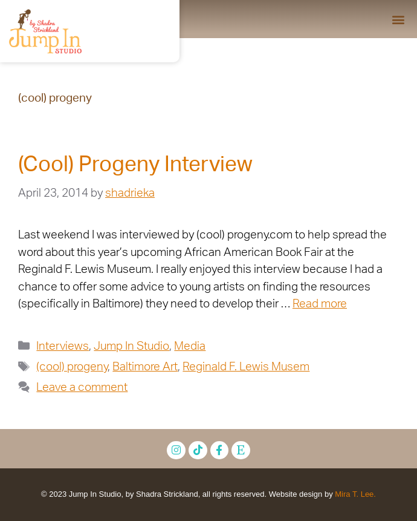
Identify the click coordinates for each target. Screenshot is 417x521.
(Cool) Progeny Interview (135, 164)
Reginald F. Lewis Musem (246, 367)
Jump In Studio (131, 346)
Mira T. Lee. (355, 494)
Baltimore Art (145, 367)
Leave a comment (82, 387)
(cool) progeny (72, 367)
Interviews (62, 346)
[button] (398, 19)
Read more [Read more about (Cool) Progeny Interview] (320, 304)
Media (189, 346)
